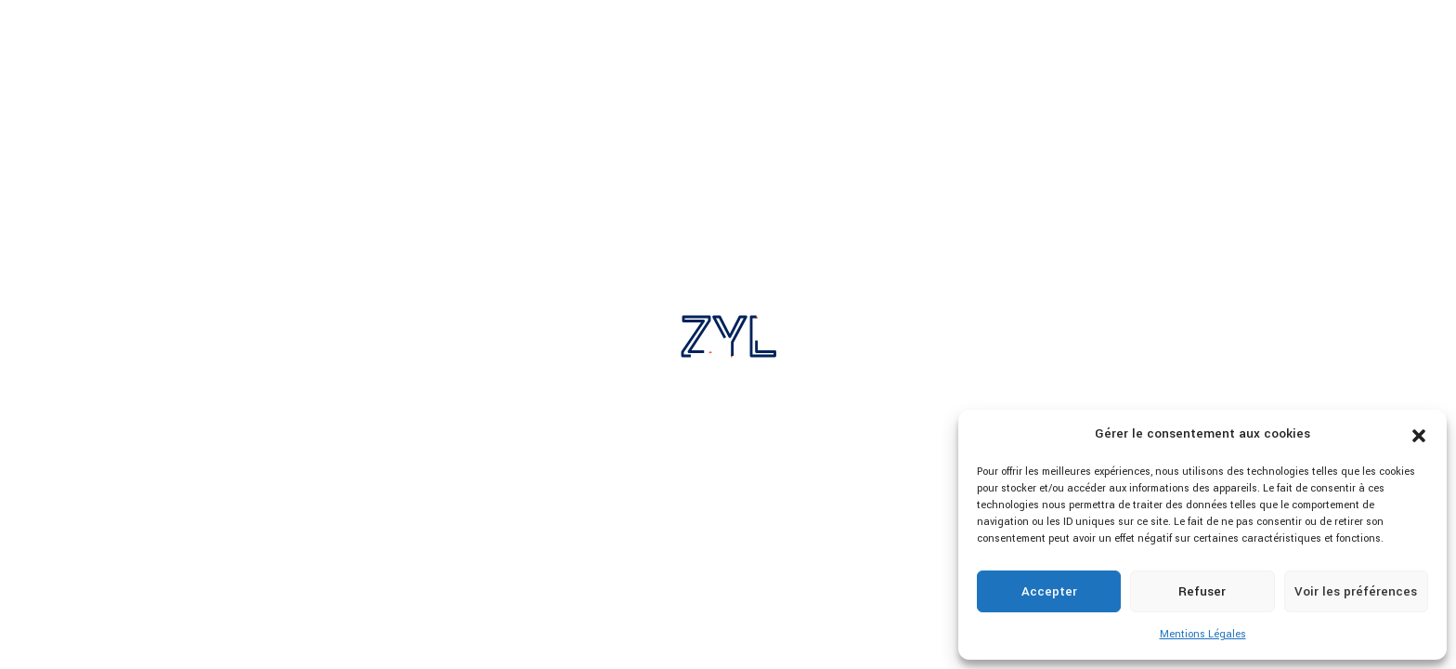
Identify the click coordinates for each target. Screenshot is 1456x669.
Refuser (1202, 591)
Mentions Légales (1203, 634)
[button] (1419, 435)
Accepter (1049, 591)
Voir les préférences (1355, 591)
